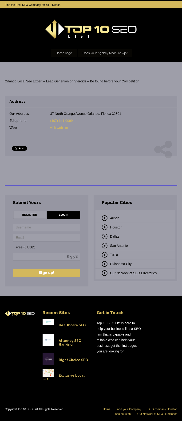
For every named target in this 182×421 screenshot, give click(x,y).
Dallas (114, 236)
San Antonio (119, 245)
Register (29, 214)
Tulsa (114, 255)
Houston (116, 227)
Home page (64, 53)
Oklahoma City (121, 264)
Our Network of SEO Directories (133, 273)
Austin (114, 218)
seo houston (123, 414)
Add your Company (129, 409)
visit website (59, 128)
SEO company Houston (162, 409)
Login (63, 214)
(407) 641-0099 (61, 121)
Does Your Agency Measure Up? (105, 53)
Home (106, 409)
